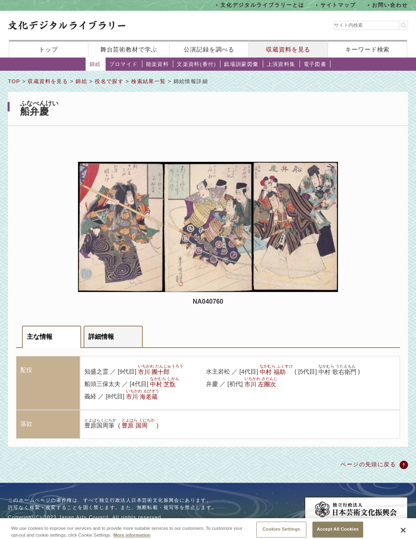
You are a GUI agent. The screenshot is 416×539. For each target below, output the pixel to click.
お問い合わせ (390, 5)
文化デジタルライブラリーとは (262, 5)
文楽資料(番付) (196, 64)
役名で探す (109, 81)
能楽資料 (157, 64)
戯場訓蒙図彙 (241, 64)
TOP (14, 81)
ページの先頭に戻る (368, 464)
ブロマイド (123, 64)
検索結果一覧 (148, 81)
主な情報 (39, 336)
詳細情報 (101, 336)
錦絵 (95, 64)
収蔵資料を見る (288, 49)
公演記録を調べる (209, 49)
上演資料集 (281, 64)
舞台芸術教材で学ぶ (129, 49)
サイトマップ (338, 5)
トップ (48, 49)
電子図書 (315, 64)
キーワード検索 (367, 49)
